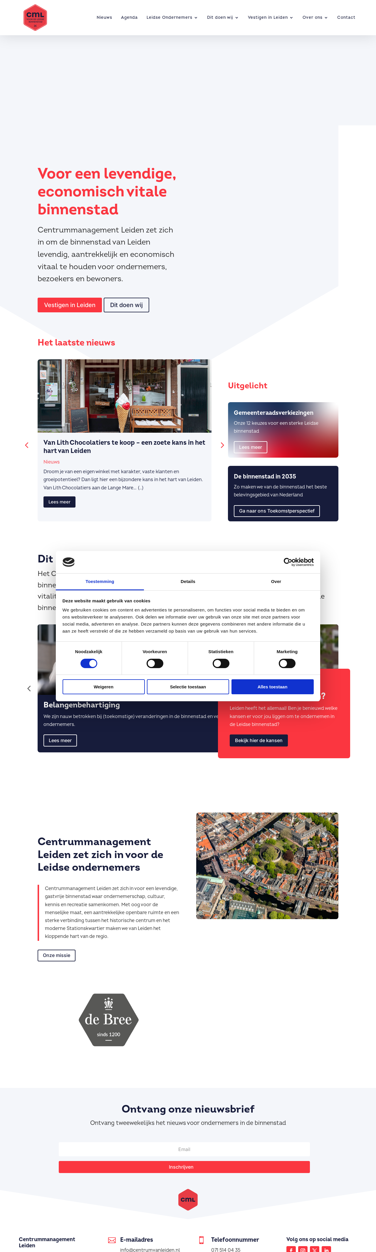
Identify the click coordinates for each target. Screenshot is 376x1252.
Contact (346, 17)
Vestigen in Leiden (268, 17)
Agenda (129, 17)
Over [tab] (276, 581)
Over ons (313, 17)
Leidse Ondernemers (169, 17)
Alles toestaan (273, 686)
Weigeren (103, 686)
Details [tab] (188, 581)
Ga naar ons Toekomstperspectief (277, 507)
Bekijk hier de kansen (259, 736)
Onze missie (56, 951)
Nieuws (104, 17)
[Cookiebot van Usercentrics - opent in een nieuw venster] (288, 562)
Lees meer (59, 498)
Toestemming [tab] (99, 581)
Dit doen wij (220, 17)
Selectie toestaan (188, 686)
